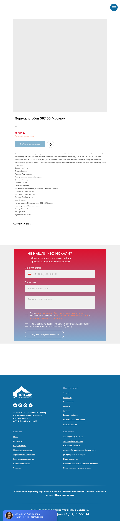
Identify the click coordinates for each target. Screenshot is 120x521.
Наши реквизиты (70, 459)
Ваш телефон (33, 268)
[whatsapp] (20, 405)
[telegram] (31, 405)
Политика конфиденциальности (77, 468)
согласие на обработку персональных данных (59, 313)
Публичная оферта (64, 495)
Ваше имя (30, 282)
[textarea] (60, 302)
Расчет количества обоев (24, 136)
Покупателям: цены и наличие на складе (80, 463)
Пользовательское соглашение (78, 491)
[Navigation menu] (114, 7)
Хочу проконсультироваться (44, 334)
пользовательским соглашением (46, 318)
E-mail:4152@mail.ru (71, 446)
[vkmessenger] (25, 405)
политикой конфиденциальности (72, 315)
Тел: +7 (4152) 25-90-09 (73, 437)
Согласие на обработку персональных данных (37, 491)
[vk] (15, 405)
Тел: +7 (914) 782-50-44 (73, 441)
